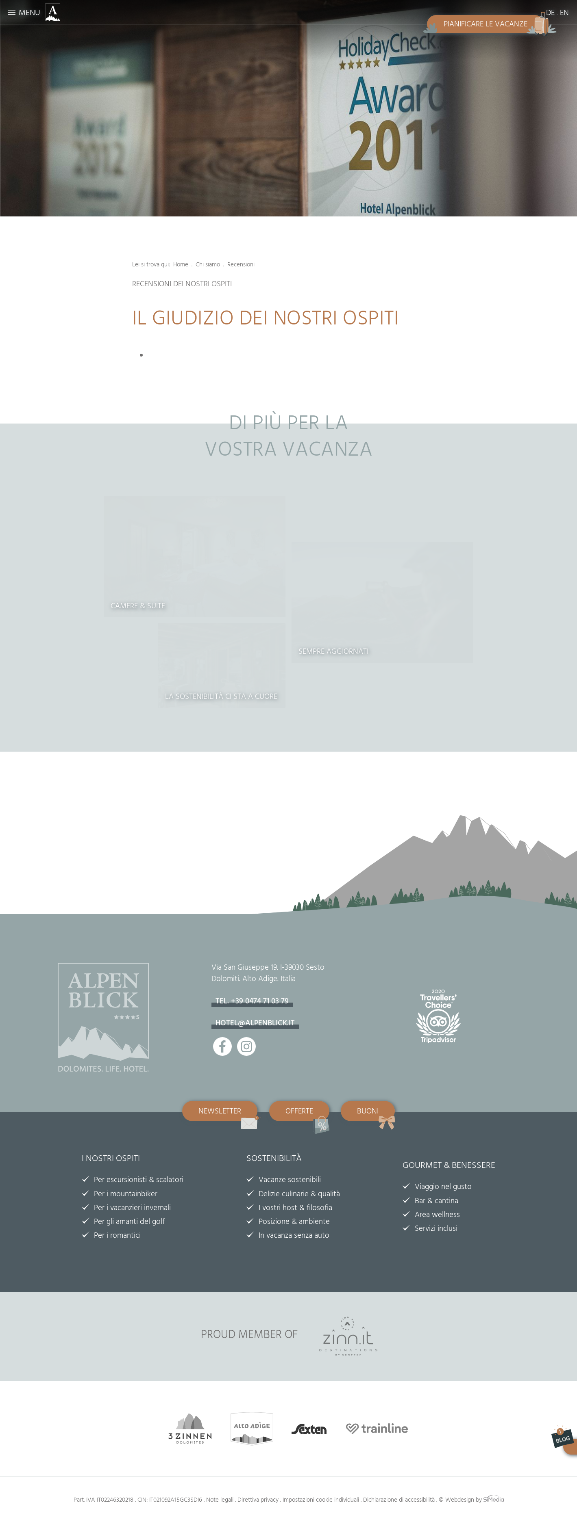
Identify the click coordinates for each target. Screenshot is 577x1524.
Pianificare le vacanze (485, 25)
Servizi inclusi (436, 1229)
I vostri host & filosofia (295, 1209)
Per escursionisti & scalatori (138, 1181)
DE (550, 13)
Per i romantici (117, 1236)
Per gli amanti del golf (129, 1222)
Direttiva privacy (258, 1501)
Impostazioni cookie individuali (321, 1501)
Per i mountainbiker (125, 1195)
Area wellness (437, 1215)
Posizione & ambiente (294, 1222)
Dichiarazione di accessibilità (399, 1501)
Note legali (219, 1501)
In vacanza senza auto (294, 1236)
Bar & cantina (436, 1202)
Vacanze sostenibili (290, 1181)
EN (564, 13)
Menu (29, 13)
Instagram (246, 1046)
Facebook (222, 1046)
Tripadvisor (442, 1021)
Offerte (299, 1112)
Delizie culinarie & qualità (299, 1195)
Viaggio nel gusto (443, 1187)
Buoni (368, 1112)
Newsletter (219, 1112)
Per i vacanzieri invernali (132, 1209)
